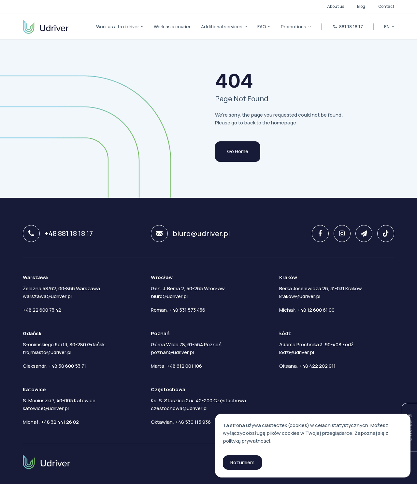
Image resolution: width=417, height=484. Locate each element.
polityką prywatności (246, 440)
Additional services (222, 26)
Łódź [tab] (285, 333)
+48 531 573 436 (187, 309)
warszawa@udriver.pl (47, 296)
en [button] (387, 26)
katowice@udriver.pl (46, 408)
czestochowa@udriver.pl (179, 408)
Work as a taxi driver (118, 26)
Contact (386, 6)
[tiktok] (383, 233)
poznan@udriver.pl (172, 352)
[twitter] (361, 233)
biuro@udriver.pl (190, 233)
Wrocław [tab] (162, 277)
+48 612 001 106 (184, 366)
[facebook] (318, 233)
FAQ (262, 26)
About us (335, 6)
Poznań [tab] (160, 333)
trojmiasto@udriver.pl (47, 352)
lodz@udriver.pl (296, 352)
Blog (361, 6)
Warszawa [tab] (35, 277)
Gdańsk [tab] (32, 333)
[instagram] (340, 233)
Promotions (294, 26)
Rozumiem (242, 462)
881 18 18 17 (347, 26)
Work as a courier (172, 26)
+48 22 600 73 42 (42, 309)
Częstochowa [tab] (168, 389)
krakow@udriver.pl (299, 296)
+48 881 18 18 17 (58, 233)
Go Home (237, 151)
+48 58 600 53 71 (67, 366)
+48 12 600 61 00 (316, 309)
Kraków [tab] (288, 277)
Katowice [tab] (34, 389)
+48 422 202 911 (317, 366)
